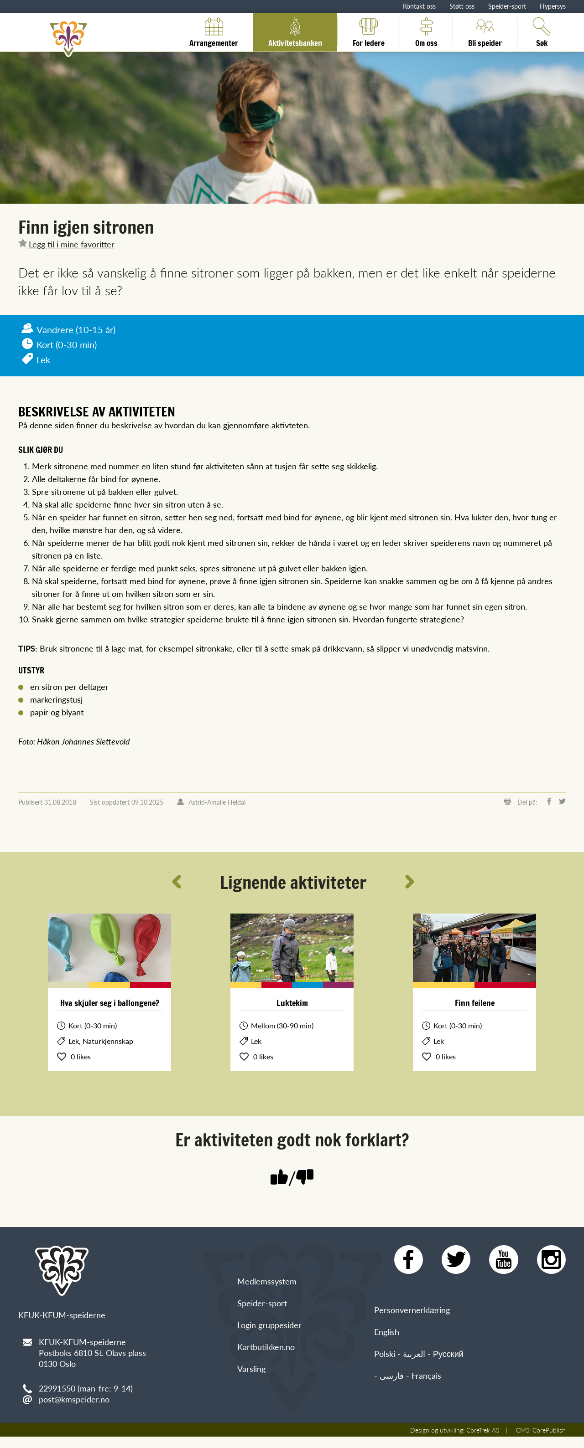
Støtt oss (461, 5)
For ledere (369, 31)
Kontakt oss (419, 5)
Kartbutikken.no (266, 1383)
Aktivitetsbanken (295, 31)
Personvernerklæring (412, 1317)
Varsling (251, 1405)
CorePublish (549, 1441)
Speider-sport (507, 5)
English (386, 1339)
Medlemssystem (267, 1317)
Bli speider (485, 31)
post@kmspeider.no (74, 1399)
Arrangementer (213, 31)
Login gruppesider (269, 1361)
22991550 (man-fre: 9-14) (86, 1388)
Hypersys (553, 5)
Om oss (426, 31)
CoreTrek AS (482, 1441)
